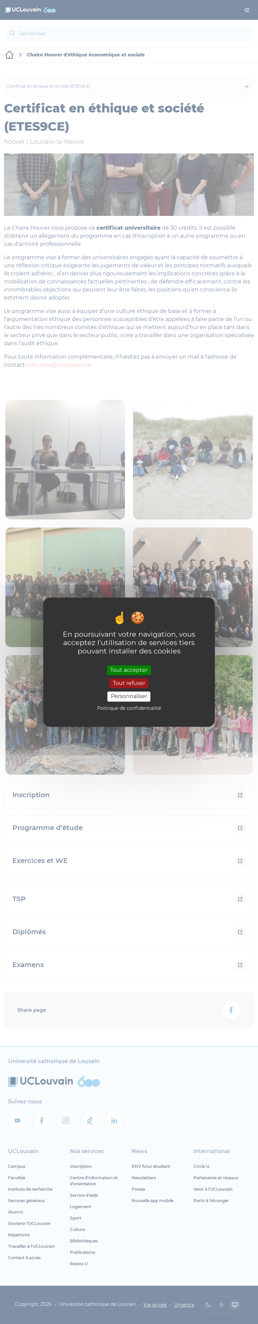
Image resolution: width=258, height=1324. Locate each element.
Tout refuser (129, 683)
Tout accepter (128, 670)
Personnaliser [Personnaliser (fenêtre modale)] (129, 696)
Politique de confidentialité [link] (129, 708)
